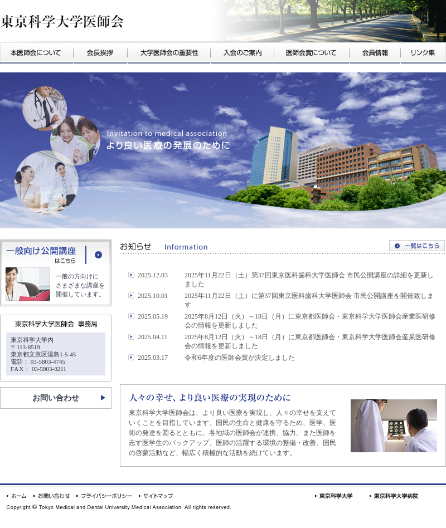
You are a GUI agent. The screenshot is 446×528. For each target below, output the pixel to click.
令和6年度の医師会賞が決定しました (240, 357)
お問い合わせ (55, 398)
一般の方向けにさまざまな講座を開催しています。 (80, 285)
